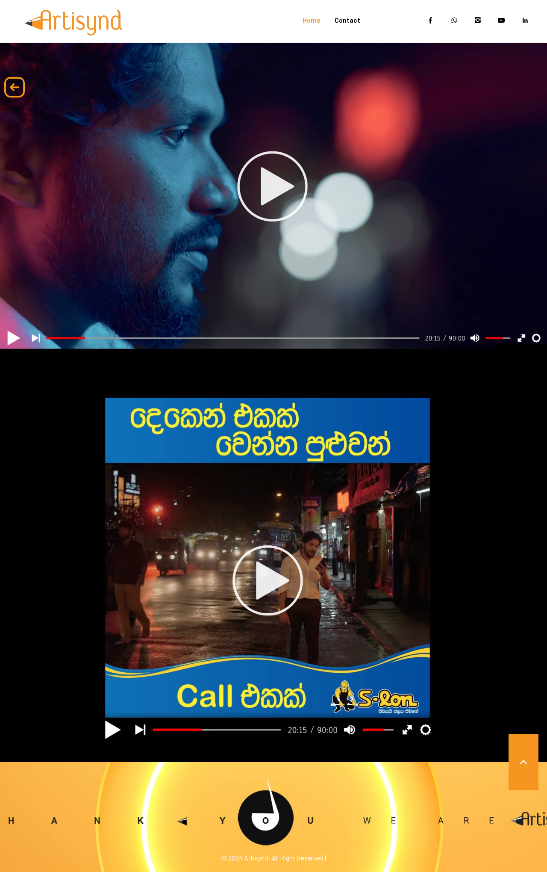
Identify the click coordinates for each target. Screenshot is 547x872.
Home (312, 20)
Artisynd (256, 858)
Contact (347, 20)
